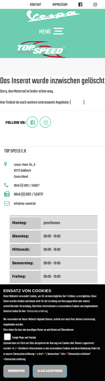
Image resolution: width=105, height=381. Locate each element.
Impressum (59, 4)
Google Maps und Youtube (24, 337)
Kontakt (35, 4)
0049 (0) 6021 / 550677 (26, 186)
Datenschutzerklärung (37, 311)
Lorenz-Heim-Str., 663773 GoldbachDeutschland (24, 171)
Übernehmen (16, 371)
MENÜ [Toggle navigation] (52, 31)
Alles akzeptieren (49, 371)
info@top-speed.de (25, 204)
